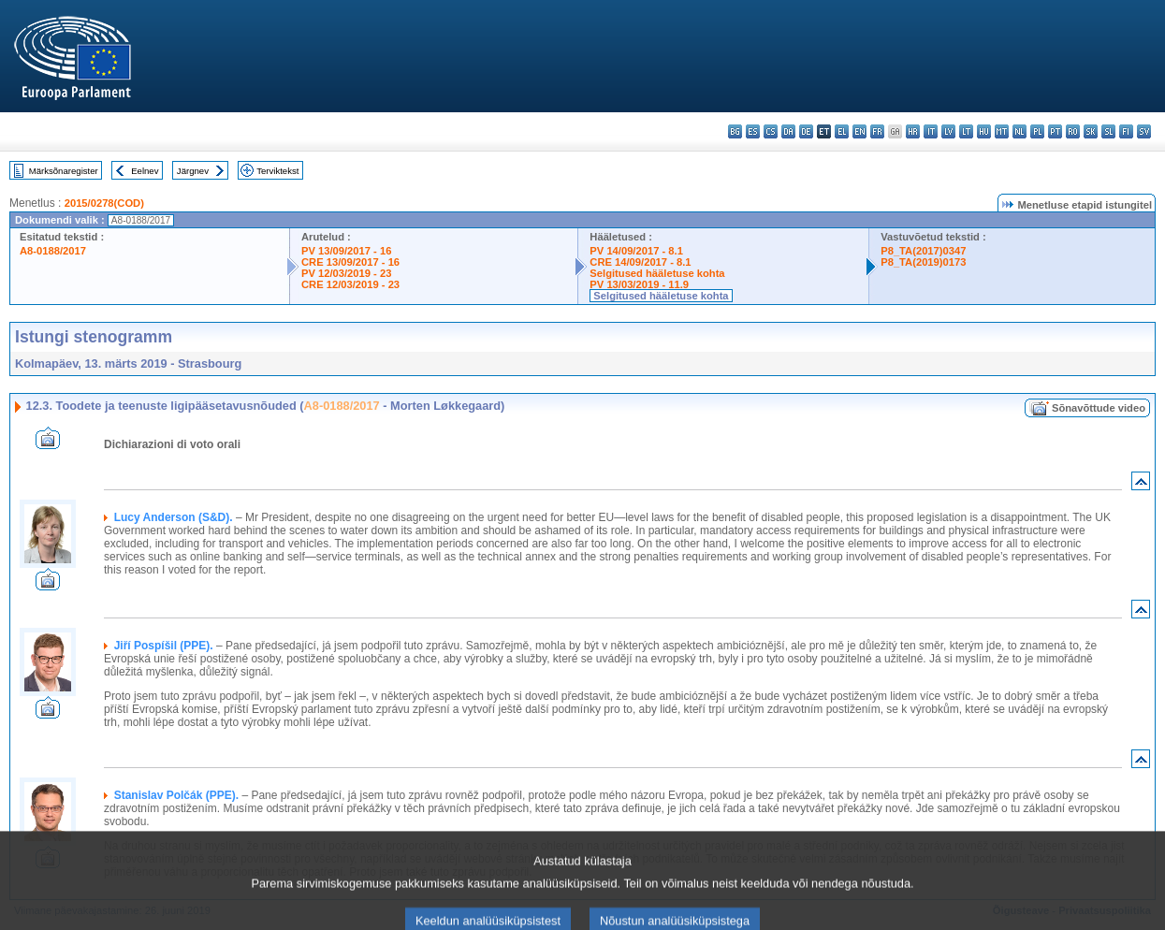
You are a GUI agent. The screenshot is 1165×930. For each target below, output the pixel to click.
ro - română (1073, 131)
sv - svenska (1144, 131)
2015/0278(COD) (104, 203)
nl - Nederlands (1019, 131)
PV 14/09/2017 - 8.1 (636, 250)
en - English (859, 131)
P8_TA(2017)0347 (923, 250)
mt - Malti (1002, 131)
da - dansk (788, 131)
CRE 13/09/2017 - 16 (350, 262)
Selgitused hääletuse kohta (657, 273)
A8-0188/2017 (53, 250)
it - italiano (931, 131)
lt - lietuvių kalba (966, 131)
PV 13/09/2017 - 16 (346, 250)
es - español (753, 131)
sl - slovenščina (1108, 131)
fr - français (877, 131)
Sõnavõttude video (1098, 408)
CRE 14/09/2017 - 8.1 (640, 262)
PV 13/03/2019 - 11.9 (639, 284)
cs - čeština (771, 131)
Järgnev (193, 171)
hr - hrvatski (913, 131)
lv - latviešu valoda (948, 131)
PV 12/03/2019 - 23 (346, 273)
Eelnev (144, 171)
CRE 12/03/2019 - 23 (350, 284)
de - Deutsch (806, 131)
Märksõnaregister (63, 171)
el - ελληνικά (842, 131)
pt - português (1055, 131)
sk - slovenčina (1091, 131)
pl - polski (1037, 131)
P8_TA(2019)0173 (923, 262)
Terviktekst (277, 171)
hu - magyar (984, 131)
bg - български (735, 131)
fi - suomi (1126, 131)
